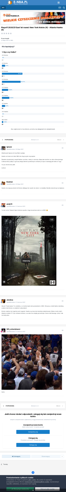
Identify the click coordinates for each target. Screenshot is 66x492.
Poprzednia (9, 139)
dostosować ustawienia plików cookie (37, 482)
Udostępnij (16, 456)
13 (3, 76)
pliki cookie (32, 480)
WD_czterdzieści (13, 329)
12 (3, 84)
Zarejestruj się (33, 432)
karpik (7, 38)
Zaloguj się (33, 445)
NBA (12, 40)
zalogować (40, 129)
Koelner (9, 182)
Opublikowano (14, 149)
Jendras (9, 300)
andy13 (9, 204)
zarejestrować (50, 129)
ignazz (9, 147)
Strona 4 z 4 (35, 139)
